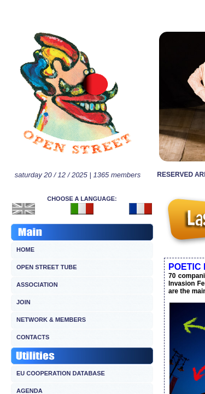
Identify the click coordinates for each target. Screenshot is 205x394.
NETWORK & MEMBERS (51, 319)
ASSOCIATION (37, 284)
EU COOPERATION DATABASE (60, 373)
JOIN (23, 302)
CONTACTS (32, 337)
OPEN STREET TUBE (46, 267)
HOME (25, 249)
